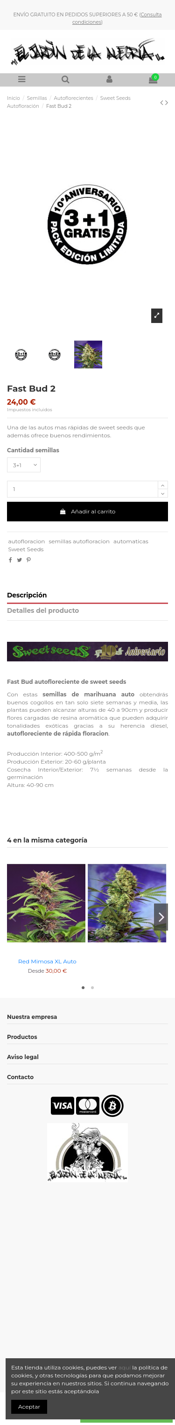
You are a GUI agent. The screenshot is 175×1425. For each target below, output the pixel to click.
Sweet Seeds (25, 549)
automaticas (130, 541)
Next (161, 917)
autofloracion (26, 541)
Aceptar (29, 1406)
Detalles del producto (43, 610)
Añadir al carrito (88, 511)
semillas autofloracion (79, 541)
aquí (126, 1367)
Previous (14, 917)
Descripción (27, 595)
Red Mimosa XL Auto (47, 961)
